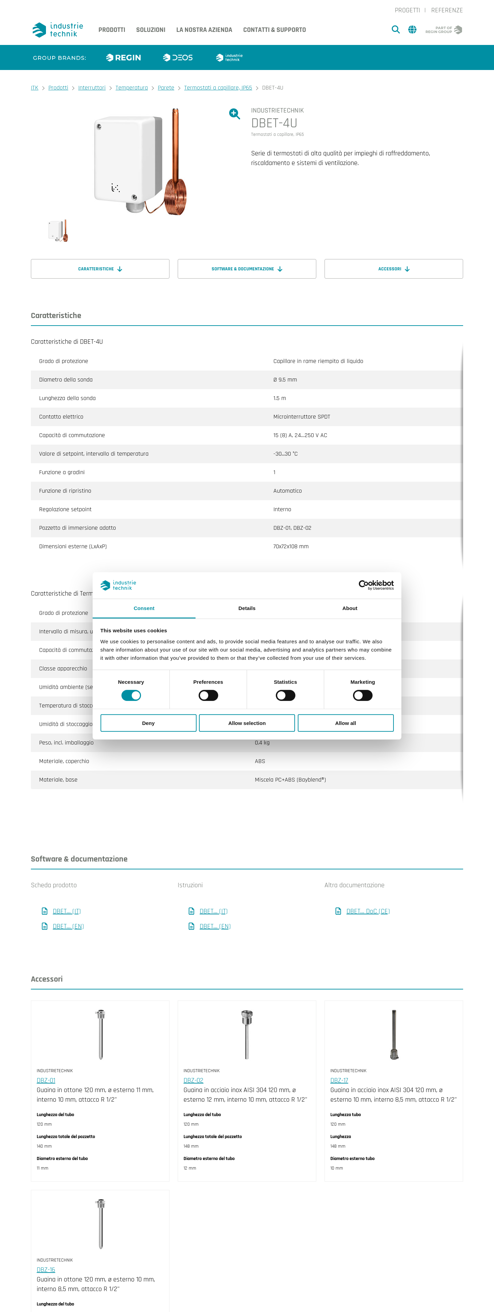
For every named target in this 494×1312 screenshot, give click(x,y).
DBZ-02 (193, 1053)
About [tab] (349, 608)
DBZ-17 (339, 1053)
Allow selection (247, 723)
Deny (148, 723)
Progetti (407, 10)
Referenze (447, 10)
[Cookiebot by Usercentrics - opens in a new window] (364, 585)
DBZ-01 (46, 1053)
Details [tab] (247, 608)
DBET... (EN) (68, 898)
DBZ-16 (46, 1242)
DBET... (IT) (67, 883)
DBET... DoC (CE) (368, 883)
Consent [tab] (144, 608)
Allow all (345, 723)
